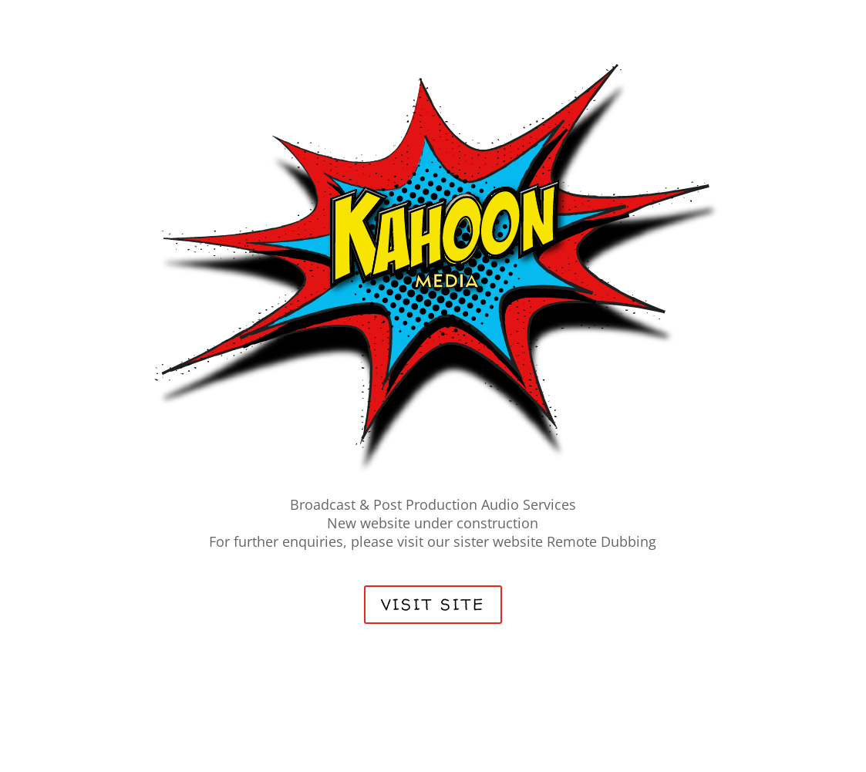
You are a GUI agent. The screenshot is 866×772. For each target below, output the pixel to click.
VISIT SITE (433, 604)
